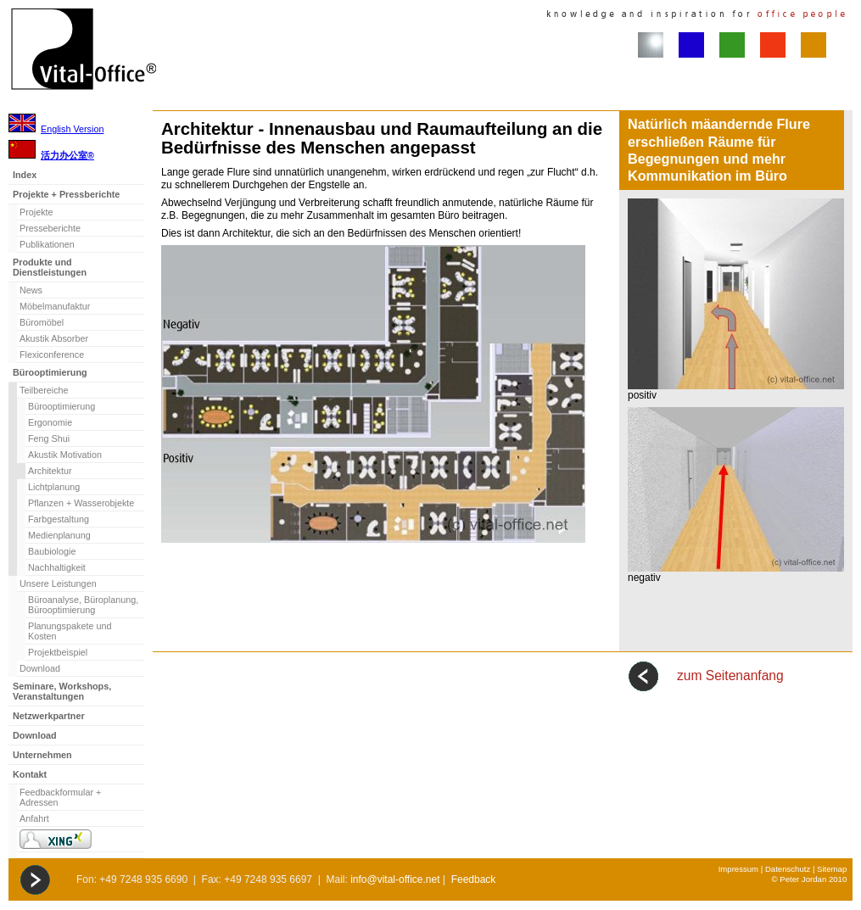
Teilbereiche (44, 390)
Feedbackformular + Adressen (60, 797)
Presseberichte (50, 228)
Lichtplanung (54, 487)
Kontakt (30, 774)
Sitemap (832, 869)
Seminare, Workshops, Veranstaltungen (62, 691)
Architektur (50, 471)
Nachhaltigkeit (57, 567)
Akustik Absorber (54, 338)
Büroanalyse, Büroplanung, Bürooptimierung (83, 605)
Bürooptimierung (50, 372)
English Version (72, 129)
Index (24, 175)
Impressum (738, 869)
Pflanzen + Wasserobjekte (81, 503)
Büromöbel (42, 322)
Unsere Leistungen (58, 583)
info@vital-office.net (394, 879)
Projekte (36, 212)
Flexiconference (52, 354)
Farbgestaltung (58, 519)
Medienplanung (59, 535)
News (31, 290)
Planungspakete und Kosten (69, 631)
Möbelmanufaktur (55, 306)
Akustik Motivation (65, 454)
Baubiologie (51, 551)
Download (40, 668)
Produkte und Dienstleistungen (50, 267)
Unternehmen (42, 755)
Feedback (473, 879)
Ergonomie (50, 422)
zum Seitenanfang (730, 675)
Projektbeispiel (57, 652)
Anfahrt (34, 818)
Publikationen (47, 244)
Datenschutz (787, 869)
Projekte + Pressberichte (66, 194)
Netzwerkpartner (49, 716)
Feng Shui (49, 438)
